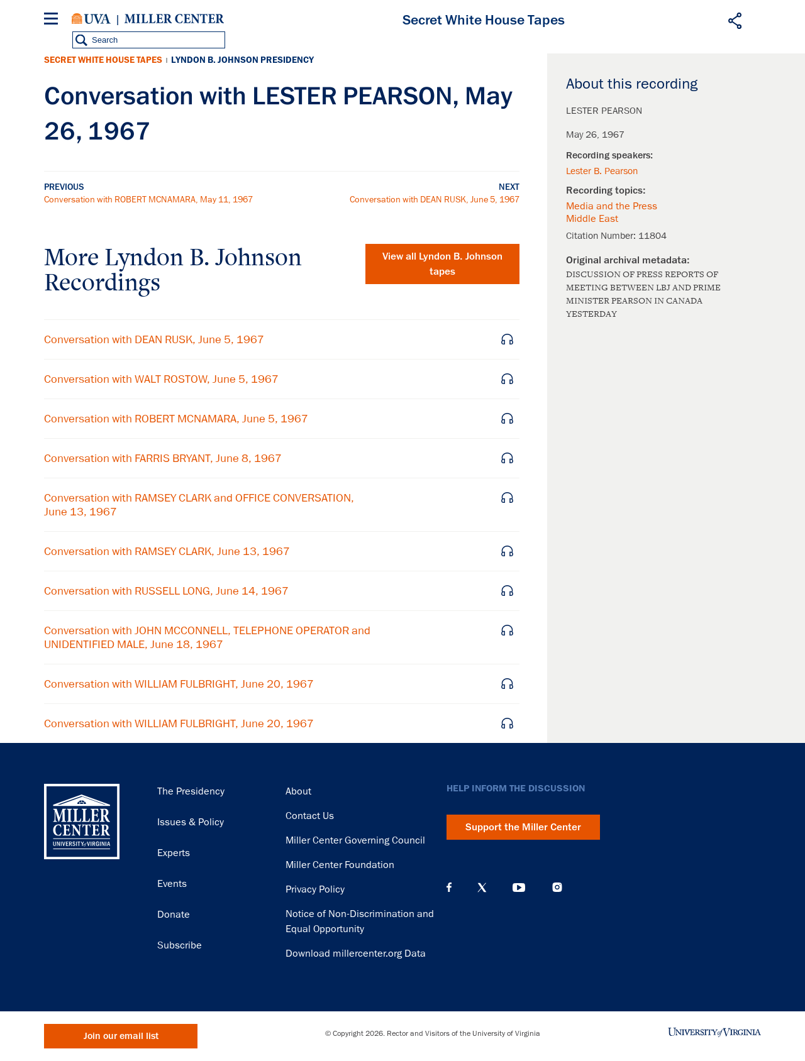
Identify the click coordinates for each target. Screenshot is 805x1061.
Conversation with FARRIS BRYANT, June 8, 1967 (163, 458)
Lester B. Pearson (602, 171)
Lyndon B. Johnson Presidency (242, 60)
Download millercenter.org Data (356, 953)
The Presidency (191, 791)
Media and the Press (611, 206)
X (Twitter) (482, 887)
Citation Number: (602, 235)
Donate (173, 914)
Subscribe (179, 945)
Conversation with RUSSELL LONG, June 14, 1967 (166, 591)
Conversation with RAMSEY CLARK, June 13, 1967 (167, 551)
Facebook (449, 887)
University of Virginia (91, 19)
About (298, 791)
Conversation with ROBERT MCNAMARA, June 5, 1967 (176, 419)
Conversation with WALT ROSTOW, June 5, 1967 (161, 379)
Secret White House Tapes (103, 60)
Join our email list (121, 1036)
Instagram (557, 887)
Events (172, 883)
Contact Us (310, 816)
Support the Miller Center (523, 827)
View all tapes (442, 264)
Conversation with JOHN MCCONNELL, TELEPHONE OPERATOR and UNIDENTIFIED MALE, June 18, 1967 (207, 637)
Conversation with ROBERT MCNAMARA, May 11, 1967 (148, 199)
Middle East (592, 218)
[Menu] (53, 20)
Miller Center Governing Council (355, 840)
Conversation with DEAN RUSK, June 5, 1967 (434, 199)
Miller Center (174, 19)
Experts (173, 853)
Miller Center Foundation (340, 865)
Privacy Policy (315, 889)
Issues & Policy (190, 822)
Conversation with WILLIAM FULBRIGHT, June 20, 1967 (179, 684)
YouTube (519, 887)
